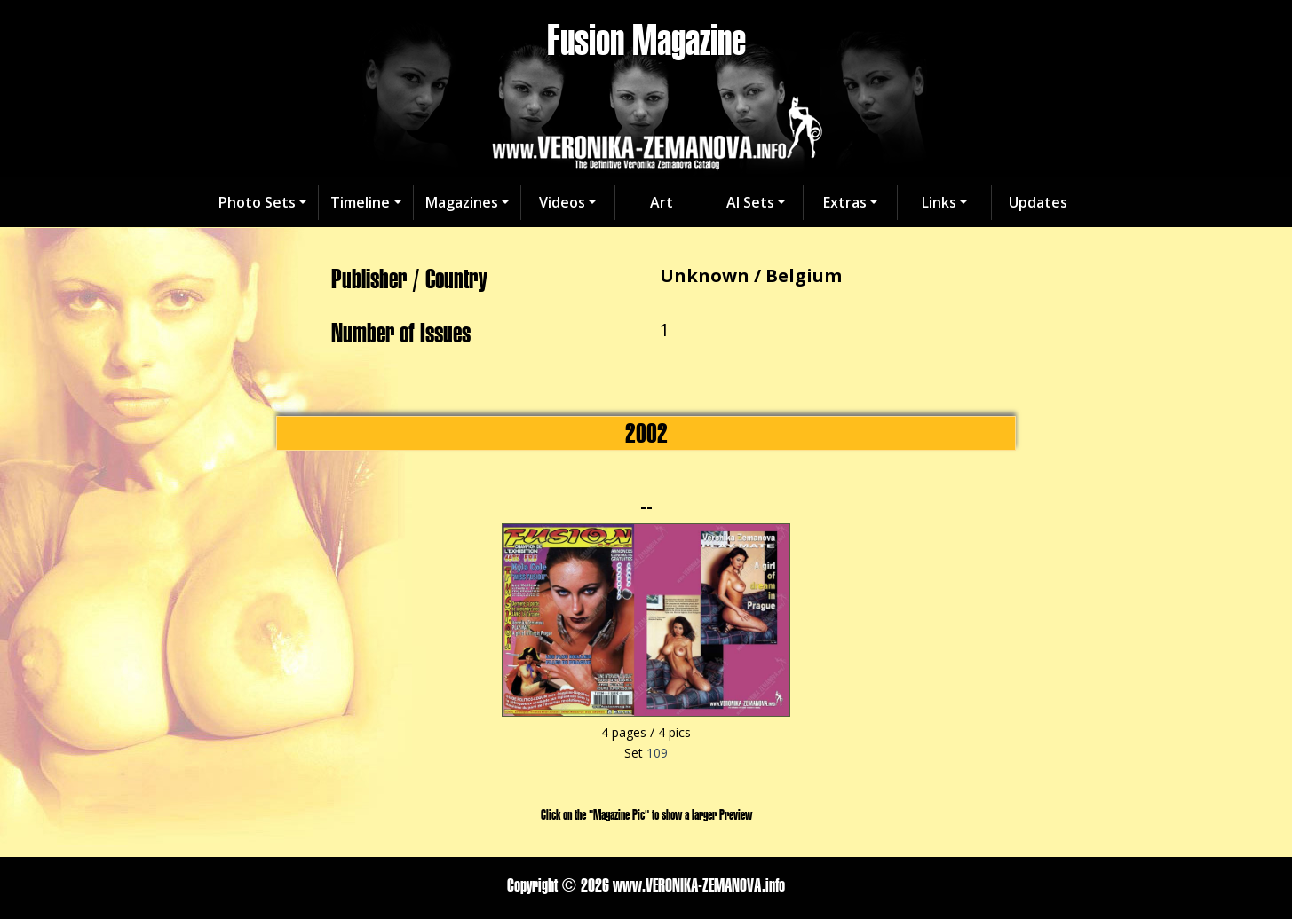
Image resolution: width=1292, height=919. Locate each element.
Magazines (461, 202)
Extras (845, 202)
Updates (1038, 202)
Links (939, 202)
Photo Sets (257, 202)
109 (657, 752)
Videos (562, 202)
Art (661, 202)
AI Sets (750, 202)
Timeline (360, 202)
